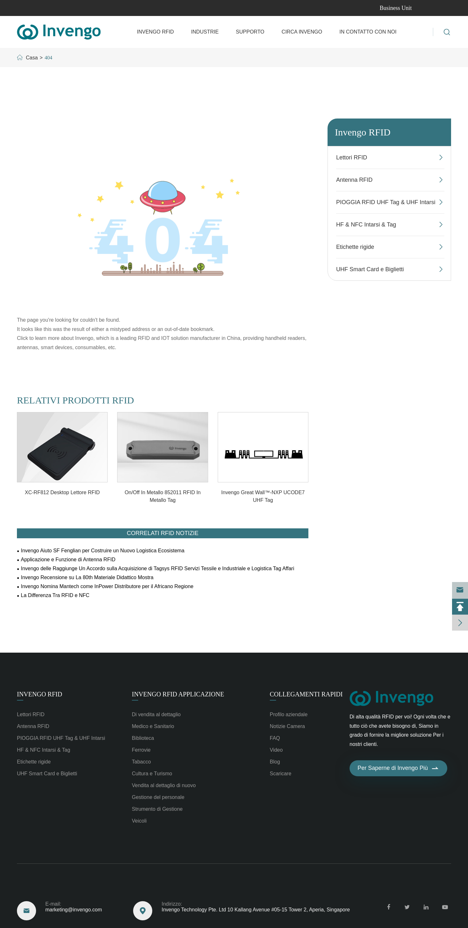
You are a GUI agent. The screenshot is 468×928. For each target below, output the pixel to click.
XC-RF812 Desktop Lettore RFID (62, 492)
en (441, 8)
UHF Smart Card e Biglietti (370, 269)
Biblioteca (143, 738)
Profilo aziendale (288, 714)
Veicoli (139, 821)
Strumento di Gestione (157, 809)
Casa (32, 57)
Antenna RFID (354, 180)
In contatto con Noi (367, 32)
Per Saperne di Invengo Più (398, 768)
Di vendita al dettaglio (156, 714)
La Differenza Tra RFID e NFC (55, 595)
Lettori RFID (351, 157)
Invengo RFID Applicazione (178, 694)
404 (48, 57)
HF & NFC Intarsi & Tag (366, 224)
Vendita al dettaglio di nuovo (164, 785)
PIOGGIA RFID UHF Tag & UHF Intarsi (385, 202)
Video (276, 750)
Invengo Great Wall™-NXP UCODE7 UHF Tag (263, 496)
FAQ (275, 738)
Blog (275, 761)
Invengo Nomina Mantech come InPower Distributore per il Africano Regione (107, 586)
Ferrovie (141, 750)
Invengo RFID (155, 32)
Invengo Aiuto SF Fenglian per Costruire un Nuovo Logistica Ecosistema (102, 550)
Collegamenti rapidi (306, 694)
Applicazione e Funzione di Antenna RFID (68, 559)
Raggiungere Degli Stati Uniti (69, 886)
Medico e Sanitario (153, 726)
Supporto (250, 32)
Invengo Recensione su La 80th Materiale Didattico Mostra (87, 577)
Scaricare (280, 773)
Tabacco (141, 761)
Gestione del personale (158, 797)
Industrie (205, 32)
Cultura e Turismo (152, 773)
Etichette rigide (355, 247)
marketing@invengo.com (48, 8)
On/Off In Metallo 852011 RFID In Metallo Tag (162, 496)
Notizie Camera (287, 726)
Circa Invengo (302, 32)
